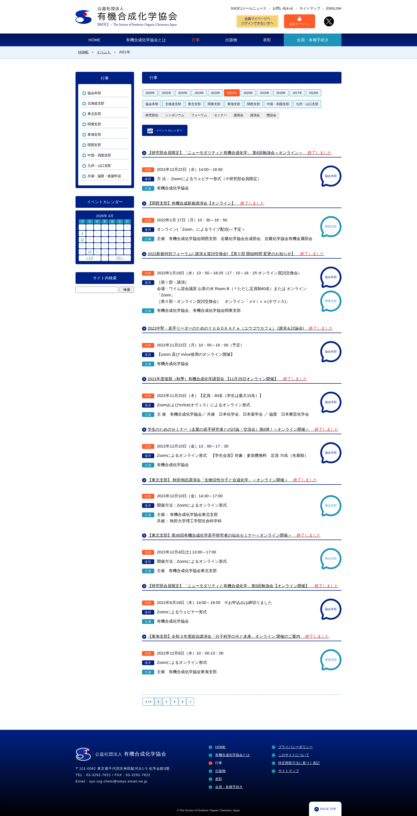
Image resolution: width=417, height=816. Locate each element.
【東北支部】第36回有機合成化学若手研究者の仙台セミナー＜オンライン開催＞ (234, 535)
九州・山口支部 (307, 104)
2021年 (231, 92)
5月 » (119, 257)
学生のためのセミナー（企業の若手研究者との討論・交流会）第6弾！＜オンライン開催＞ (243, 429)
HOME (94, 40)
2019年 (264, 92)
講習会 (238, 115)
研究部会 (151, 115)
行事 (196, 40)
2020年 (248, 92)
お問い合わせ (283, 8)
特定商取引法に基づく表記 (299, 763)
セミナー (220, 115)
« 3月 (89, 257)
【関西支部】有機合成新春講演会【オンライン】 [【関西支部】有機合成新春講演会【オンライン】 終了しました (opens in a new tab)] (206, 203)
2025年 (166, 92)
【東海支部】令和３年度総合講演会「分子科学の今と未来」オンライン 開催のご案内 (238, 636)
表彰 (267, 40)
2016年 (313, 92)
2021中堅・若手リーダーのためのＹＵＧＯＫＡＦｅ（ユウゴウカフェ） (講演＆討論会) (240, 328)
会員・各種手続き (313, 40)
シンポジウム (174, 115)
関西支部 (253, 104)
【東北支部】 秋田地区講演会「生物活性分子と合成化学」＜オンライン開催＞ (232, 480)
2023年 (199, 92)
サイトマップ (309, 8)
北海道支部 (173, 104)
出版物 (231, 40)
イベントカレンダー (169, 130)
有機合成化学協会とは (146, 40)
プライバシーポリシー (295, 747)
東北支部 (194, 104)
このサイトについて (293, 755)
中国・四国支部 (278, 104)
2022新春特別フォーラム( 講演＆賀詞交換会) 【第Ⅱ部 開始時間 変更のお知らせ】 (236, 253)
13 (82, 239)
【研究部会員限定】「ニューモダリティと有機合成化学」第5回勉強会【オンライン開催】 (243, 585)
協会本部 (151, 104)
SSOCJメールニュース (248, 8)
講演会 (255, 115)
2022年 (215, 92)
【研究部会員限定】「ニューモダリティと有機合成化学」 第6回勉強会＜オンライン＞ (240, 152)
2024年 (182, 92)
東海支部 (233, 104)
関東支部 (214, 104)
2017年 (297, 92)
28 (89, 251)
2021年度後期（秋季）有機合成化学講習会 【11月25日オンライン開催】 (227, 378)
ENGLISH (333, 8)
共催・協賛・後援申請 (104, 176)
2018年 (281, 92)
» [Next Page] (190, 701)
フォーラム (199, 115)
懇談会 (271, 115)
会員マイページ (299, 21)
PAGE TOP (328, 809)
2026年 (150, 92)
